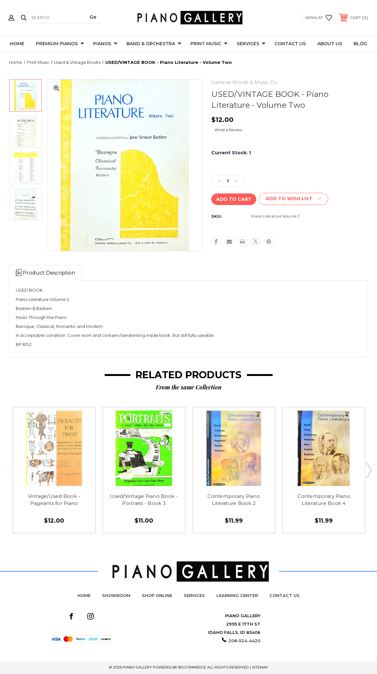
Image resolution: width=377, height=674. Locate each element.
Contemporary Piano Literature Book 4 (323, 500)
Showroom (116, 595)
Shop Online (157, 595)
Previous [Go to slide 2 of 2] (8, 470)
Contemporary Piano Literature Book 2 (233, 500)
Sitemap (260, 667)
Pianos (105, 44)
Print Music (209, 44)
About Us (329, 44)
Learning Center (237, 595)
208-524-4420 (244, 640)
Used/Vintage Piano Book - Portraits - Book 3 (144, 500)
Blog (360, 44)
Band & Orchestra (154, 44)
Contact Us (290, 44)
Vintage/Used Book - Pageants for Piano (54, 500)
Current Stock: (231, 153)
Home (17, 44)
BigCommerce (192, 667)
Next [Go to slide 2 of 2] (368, 470)
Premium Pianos (60, 44)
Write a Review (228, 129)
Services (251, 44)
